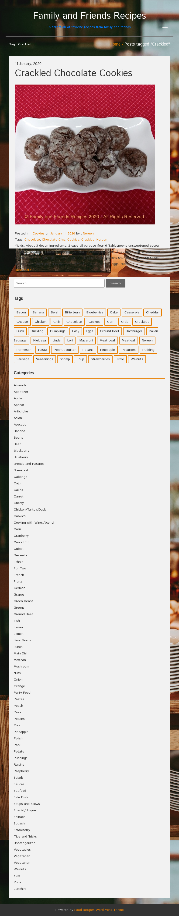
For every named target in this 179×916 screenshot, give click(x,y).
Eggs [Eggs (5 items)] (89, 331)
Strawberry (22, 830)
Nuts (17, 673)
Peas (17, 712)
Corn (17, 529)
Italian (18, 627)
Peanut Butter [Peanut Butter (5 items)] (65, 350)
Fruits (18, 581)
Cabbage (20, 477)
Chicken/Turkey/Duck (30, 509)
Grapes (19, 594)
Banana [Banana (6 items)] (38, 312)
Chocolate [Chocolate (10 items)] (74, 322)
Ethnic (18, 562)
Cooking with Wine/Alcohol (34, 522)
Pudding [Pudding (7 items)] (148, 350)
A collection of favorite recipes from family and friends (89, 20)
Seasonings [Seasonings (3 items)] (44, 359)
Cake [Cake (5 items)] (114, 312)
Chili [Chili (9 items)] (56, 322)
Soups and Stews (27, 804)
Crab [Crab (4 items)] (124, 322)
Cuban (19, 549)
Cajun (18, 483)
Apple (18, 398)
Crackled (87, 239)
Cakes (18, 490)
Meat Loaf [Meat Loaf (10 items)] (107, 340)
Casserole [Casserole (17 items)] (131, 312)
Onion (18, 679)
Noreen (88, 233)
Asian (18, 418)
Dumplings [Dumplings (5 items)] (57, 331)
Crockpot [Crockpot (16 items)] (142, 322)
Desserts (20, 555)
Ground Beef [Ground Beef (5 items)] (109, 331)
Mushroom (21, 666)
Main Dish (21, 653)
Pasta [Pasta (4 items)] (42, 350)
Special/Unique (25, 810)
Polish (18, 738)
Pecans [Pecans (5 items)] (88, 350)
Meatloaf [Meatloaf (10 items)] (128, 340)
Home (115, 44)
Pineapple (21, 732)
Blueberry (21, 457)
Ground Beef (23, 614)
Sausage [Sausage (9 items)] (23, 359)
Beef (17, 444)
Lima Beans (22, 640)
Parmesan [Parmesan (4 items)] (24, 350)
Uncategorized (24, 843)
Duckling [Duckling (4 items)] (37, 331)
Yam (17, 875)
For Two (20, 568)
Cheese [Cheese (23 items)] (22, 322)
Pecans (19, 719)
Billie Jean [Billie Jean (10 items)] (72, 312)
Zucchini (20, 889)
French (19, 575)
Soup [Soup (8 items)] (80, 359)
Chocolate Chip (53, 239)
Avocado (20, 424)
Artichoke (21, 411)
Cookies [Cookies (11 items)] (94, 322)
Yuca (17, 882)
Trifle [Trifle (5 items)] (120, 359)
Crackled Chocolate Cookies (73, 73)
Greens (19, 607)
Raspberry (21, 771)
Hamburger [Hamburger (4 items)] (134, 331)
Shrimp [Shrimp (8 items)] (65, 359)
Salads (19, 777)
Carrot (19, 496)
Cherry (19, 503)
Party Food (22, 692)
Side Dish (21, 797)
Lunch (18, 647)
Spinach (19, 817)
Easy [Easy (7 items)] (75, 331)
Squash (19, 823)
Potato (19, 751)
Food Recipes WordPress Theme (99, 910)
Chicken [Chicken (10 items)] (41, 322)
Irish (17, 620)
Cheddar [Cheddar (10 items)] (152, 312)
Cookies (39, 233)
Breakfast (21, 470)
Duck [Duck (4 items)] (20, 331)
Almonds (20, 385)
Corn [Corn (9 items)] (110, 322)
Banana (19, 431)
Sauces (19, 784)
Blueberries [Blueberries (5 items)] (94, 312)
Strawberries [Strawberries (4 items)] (100, 359)
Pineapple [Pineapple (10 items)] (107, 350)
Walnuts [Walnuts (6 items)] (137, 359)
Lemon (19, 634)
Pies (17, 725)
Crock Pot (21, 542)
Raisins (19, 764)
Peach (18, 705)
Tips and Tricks (25, 836)
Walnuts (20, 869)
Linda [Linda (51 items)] (57, 340)
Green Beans (23, 601)
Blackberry (21, 450)
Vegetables (22, 849)
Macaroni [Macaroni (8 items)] (86, 340)
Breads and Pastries (29, 464)
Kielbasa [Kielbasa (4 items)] (39, 340)
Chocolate (32, 239)
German (19, 588)
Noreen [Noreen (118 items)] (147, 340)
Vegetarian (22, 856)
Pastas (19, 699)
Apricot (19, 405)
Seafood (20, 790)
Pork (17, 745)
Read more (23, 270)
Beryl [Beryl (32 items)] (54, 312)
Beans (18, 437)
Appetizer (21, 392)
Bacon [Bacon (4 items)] (21, 312)
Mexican (20, 660)
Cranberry (21, 535)
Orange (19, 686)
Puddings (21, 758)
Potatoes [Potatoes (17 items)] (129, 350)
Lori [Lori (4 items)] (70, 340)
